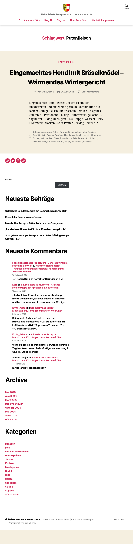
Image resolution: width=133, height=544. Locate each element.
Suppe (68, 155)
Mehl (43, 152)
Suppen (9, 504)
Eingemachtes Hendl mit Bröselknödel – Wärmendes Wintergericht (66, 85)
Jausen (9, 473)
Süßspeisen (11, 508)
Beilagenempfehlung (42, 146)
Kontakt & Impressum (103, 24)
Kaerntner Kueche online (28, 533)
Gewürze (59, 149)
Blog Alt (48, 24)
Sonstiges (10, 496)
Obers (57, 152)
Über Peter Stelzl (79, 24)
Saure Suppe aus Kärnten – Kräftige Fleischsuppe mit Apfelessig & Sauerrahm (36, 300)
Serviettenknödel (56, 155)
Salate (8, 492)
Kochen (35, 152)
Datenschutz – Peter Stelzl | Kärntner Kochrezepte (71, 533)
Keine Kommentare (91, 105)
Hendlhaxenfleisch (73, 149)
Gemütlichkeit (39, 149)
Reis (76, 152)
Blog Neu (61, 24)
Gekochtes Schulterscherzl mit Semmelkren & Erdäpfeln (36, 224)
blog (7, 461)
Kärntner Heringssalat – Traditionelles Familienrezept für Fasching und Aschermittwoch (38, 282)
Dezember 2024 (14, 417)
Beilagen (10, 457)
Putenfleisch (67, 152)
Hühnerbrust (97, 149)
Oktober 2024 (13, 421)
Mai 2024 (10, 425)
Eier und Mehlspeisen (17, 465)
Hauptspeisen (66, 66)
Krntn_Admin (47, 105)
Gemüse (93, 146)
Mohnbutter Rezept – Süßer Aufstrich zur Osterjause (34, 236)
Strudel (9, 500)
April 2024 (11, 429)
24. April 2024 (67, 105)
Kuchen (9, 477)
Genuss (50, 149)
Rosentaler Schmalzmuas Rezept (23, 230)
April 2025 (11, 409)
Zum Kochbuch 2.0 (28, 24)
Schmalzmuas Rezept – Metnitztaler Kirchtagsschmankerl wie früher (37, 323)
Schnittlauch (93, 152)
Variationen (78, 155)
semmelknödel (39, 155)
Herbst (87, 149)
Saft (7, 488)
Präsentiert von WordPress (22, 536)
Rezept (82, 152)
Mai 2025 (10, 406)
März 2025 (11, 413)
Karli (14, 298)
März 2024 (11, 433)
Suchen (8, 193)
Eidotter (64, 146)
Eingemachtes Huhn (78, 146)
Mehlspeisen (12, 481)
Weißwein (89, 155)
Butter (56, 146)
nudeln (49, 152)
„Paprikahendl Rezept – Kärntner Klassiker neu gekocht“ (35, 243)
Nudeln (9, 485)
